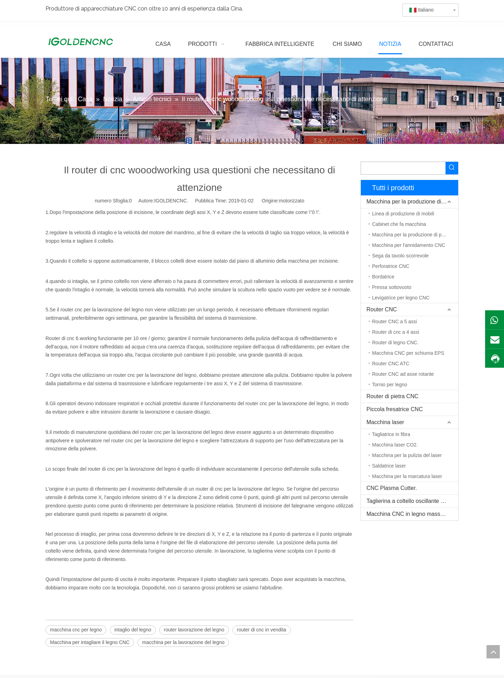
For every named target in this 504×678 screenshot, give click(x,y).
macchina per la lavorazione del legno (183, 642)
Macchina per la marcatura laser (407, 476)
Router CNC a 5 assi (394, 321)
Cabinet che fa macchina (399, 224)
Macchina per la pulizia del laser (407, 455)
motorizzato (291, 200)
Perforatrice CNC (391, 266)
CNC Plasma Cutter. (391, 488)
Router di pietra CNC (392, 396)
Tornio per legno (389, 384)
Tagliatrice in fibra (391, 434)
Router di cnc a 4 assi (395, 332)
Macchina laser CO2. (395, 445)
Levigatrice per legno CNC (400, 297)
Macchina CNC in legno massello (407, 514)
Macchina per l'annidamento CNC (408, 245)
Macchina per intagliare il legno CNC (90, 642)
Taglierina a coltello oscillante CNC (409, 501)
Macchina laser (385, 422)
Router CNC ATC (390, 363)
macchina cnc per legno (76, 629)
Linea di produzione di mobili (403, 213)
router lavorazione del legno (194, 629)
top (493, 651)
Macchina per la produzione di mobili (411, 202)
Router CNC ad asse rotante (403, 374)
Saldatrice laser (389, 466)
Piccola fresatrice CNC (394, 409)
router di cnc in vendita (261, 629)
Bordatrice (383, 276)
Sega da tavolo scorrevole (400, 255)
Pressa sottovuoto (391, 287)
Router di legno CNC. (395, 342)
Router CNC (381, 309)
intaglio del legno (132, 629)
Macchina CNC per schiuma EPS (408, 353)
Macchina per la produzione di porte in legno (415, 234)
